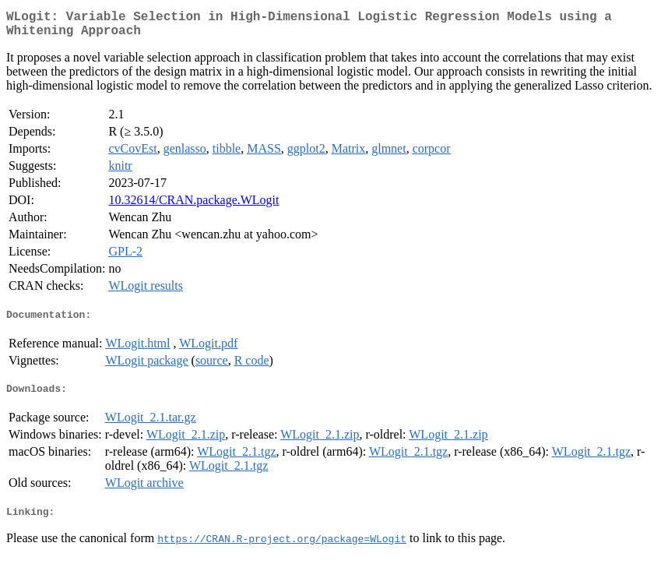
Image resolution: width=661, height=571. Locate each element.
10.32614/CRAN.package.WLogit (193, 206)
